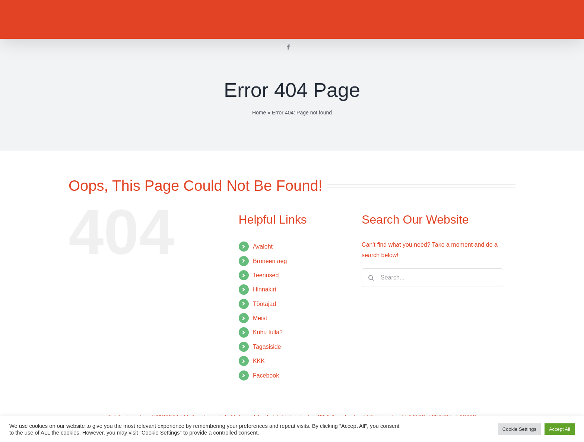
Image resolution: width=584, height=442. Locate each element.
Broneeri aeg (270, 261)
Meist (260, 318)
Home (259, 113)
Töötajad (264, 304)
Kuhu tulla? (268, 332)
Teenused (266, 275)
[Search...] (432, 277)
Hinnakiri (264, 289)
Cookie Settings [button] (519, 429)
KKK (259, 361)
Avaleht (263, 246)
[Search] (371, 277)
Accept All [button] (559, 429)
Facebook (266, 375)
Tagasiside (267, 347)
